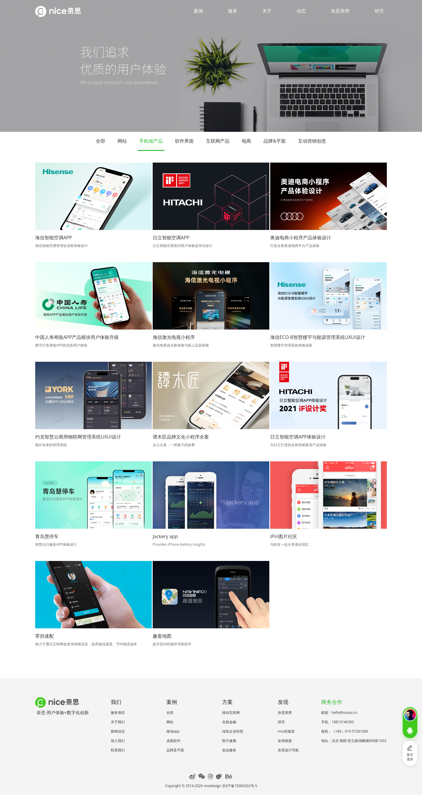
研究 (379, 11)
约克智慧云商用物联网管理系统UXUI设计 (78, 437)
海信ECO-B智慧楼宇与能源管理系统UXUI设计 (317, 337)
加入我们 (118, 740)
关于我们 (118, 721)
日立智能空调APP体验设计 (298, 437)
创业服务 (229, 750)
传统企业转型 (232, 731)
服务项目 (118, 712)
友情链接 (285, 740)
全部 (100, 141)
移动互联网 (231, 712)
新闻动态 (118, 731)
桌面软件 (173, 740)
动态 (301, 11)
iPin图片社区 (283, 536)
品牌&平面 (274, 141)
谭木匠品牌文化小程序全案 (181, 437)
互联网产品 (217, 141)
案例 (198, 11)
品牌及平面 (175, 750)
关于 (267, 11)
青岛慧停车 (47, 536)
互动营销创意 (312, 141)
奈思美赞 (340, 11)
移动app (173, 731)
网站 (122, 141)
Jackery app (165, 536)
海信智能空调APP (53, 237)
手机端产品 (151, 141)
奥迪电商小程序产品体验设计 (300, 237)
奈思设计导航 (288, 750)
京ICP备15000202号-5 (239, 785)
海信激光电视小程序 (174, 337)
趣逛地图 (162, 636)
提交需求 (410, 753)
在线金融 (229, 721)
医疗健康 (229, 740)
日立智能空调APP (171, 237)
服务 (232, 11)
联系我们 (118, 750)
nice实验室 (286, 731)
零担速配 (44, 636)
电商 (246, 141)
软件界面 (184, 141)
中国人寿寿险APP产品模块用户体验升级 (77, 337)
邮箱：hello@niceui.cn (339, 712)
